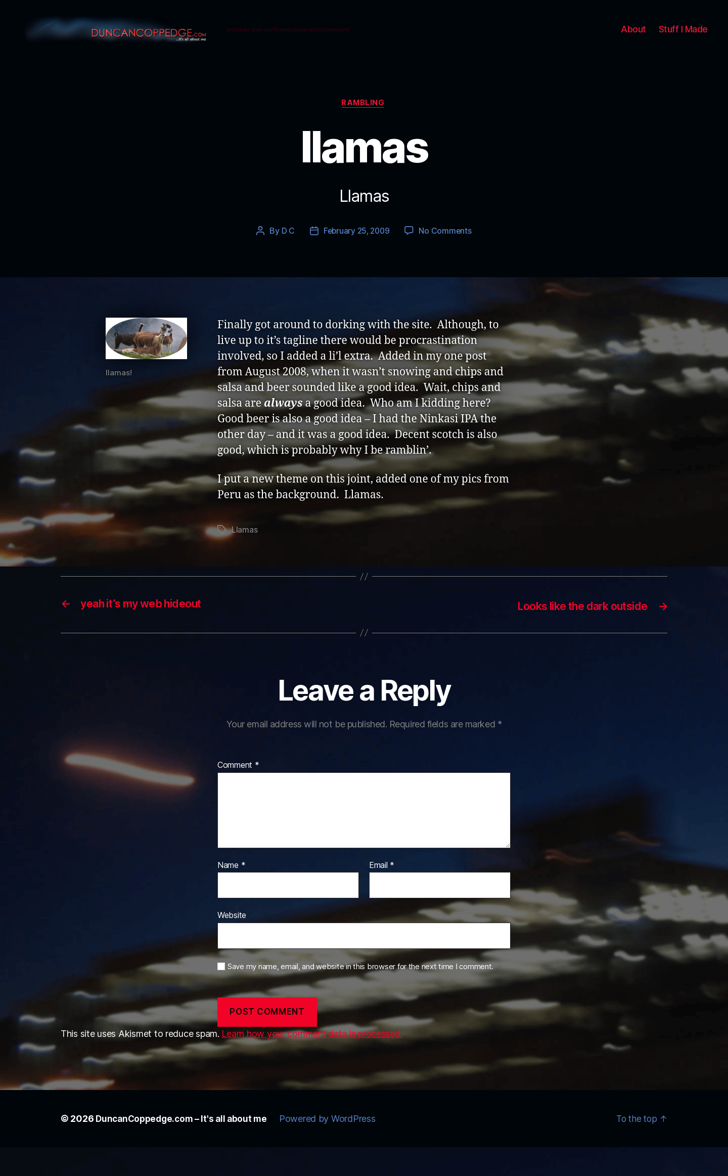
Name (231, 893)
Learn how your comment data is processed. (311, 1062)
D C (286, 260)
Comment (238, 794)
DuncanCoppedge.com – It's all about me (185, 1147)
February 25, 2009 (356, 260)
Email (381, 893)
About (633, 43)
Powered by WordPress (334, 1147)
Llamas (244, 559)
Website (231, 944)
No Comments (446, 260)
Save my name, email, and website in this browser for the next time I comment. (360, 995)
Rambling (364, 132)
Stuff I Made (683, 43)
